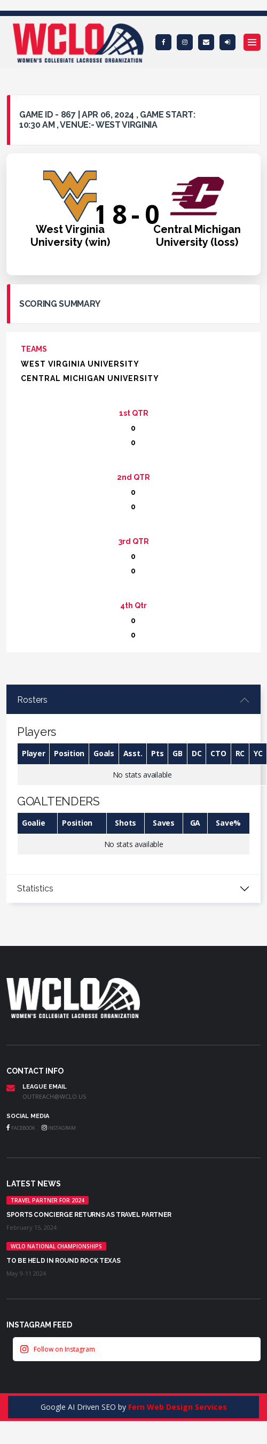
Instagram (59, 1127)
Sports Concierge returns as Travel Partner (88, 1214)
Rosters (32, 700)
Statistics (35, 888)
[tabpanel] (133, 780)
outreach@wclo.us (54, 1096)
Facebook (20, 1127)
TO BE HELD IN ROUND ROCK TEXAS (63, 1260)
